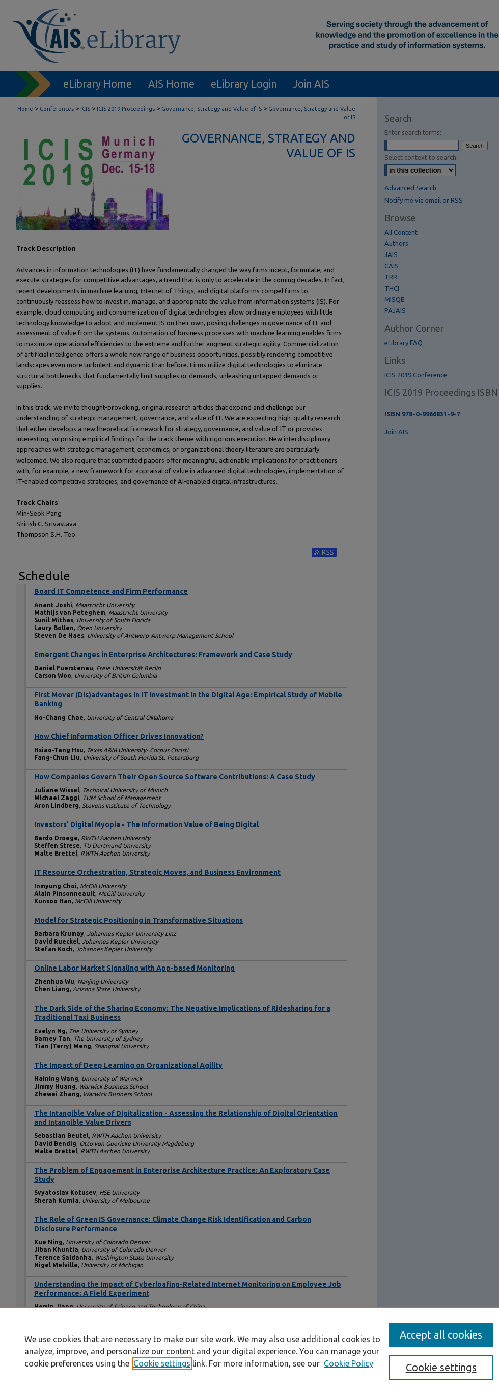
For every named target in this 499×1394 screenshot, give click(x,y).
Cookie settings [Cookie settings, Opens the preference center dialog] (441, 1367)
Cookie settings (161, 1363)
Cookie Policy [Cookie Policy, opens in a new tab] (348, 1363)
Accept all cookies (441, 1335)
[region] (249, 1350)
